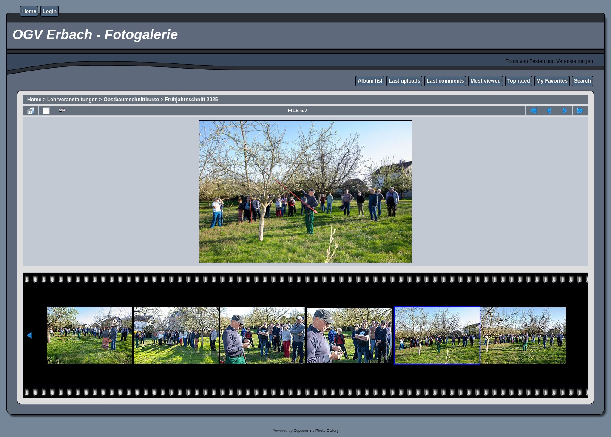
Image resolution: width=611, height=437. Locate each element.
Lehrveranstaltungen (72, 100)
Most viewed (485, 81)
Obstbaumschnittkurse (131, 100)
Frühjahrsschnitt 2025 (191, 100)
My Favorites (552, 81)
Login (50, 11)
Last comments (445, 81)
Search (582, 81)
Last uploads (404, 81)
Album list (370, 81)
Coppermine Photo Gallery (315, 430)
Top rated (518, 81)
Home (29, 11)
